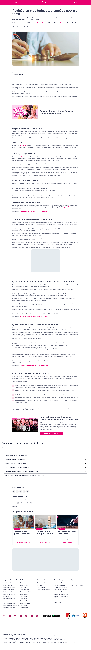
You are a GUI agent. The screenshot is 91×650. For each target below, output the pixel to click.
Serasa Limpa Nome (24, 589)
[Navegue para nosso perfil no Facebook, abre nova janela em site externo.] (26, 616)
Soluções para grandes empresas (11, 605)
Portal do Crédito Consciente (60, 587)
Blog (13, 7)
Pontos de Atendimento (42, 582)
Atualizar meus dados (8, 600)
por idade (66, 207)
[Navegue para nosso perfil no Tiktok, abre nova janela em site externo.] (10, 616)
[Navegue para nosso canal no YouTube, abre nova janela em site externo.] (15, 616)
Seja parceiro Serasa (75, 582)
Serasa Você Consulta (25, 600)
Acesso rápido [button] (45, 74)
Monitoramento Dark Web (9, 594)
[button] (13, 26)
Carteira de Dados (24, 607)
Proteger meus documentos (60, 589)
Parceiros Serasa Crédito (9, 598)
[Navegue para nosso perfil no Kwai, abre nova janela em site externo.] (37, 616)
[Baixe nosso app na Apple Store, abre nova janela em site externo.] (47, 616)
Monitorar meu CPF (7, 591)
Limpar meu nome (7, 585)
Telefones (39, 585)
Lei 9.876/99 (19, 156)
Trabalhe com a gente (77, 627)
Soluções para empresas (9, 603)
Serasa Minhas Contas (25, 603)
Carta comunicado (58, 591)
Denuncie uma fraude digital (43, 589)
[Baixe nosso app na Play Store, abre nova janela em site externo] (56, 616)
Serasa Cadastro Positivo (26, 591)
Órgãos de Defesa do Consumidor (54, 627)
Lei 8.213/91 (23, 145)
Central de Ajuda (41, 587)
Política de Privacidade (14, 627)
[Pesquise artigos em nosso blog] (71, 2)
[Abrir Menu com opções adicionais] (14, 2)
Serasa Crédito (23, 582)
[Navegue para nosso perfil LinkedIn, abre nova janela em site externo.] (32, 616)
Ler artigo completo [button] (23, 542)
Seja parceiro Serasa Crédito (77, 585)
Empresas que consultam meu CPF (62, 594)
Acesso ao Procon (33, 627)
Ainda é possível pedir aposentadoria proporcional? (34, 365)
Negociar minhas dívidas (8, 589)
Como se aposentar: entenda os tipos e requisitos (33, 211)
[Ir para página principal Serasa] (44, 2)
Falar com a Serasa (7, 596)
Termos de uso (57, 602)
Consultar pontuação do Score (10, 587)
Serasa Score (23, 587)
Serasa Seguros (23, 605)
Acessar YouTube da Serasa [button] (51, 433)
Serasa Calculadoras (25, 594)
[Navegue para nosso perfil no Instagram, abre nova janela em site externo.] (4, 616)
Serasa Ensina (23, 598)
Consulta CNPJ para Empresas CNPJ (62, 600)
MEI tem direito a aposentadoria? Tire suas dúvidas (34, 316)
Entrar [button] (76, 2)
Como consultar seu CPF (59, 585)
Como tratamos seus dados (9, 607)
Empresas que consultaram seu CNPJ (61, 597)
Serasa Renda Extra (24, 596)
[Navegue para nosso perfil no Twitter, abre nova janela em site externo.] (21, 616)
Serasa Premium (24, 585)
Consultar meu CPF (7, 582)
